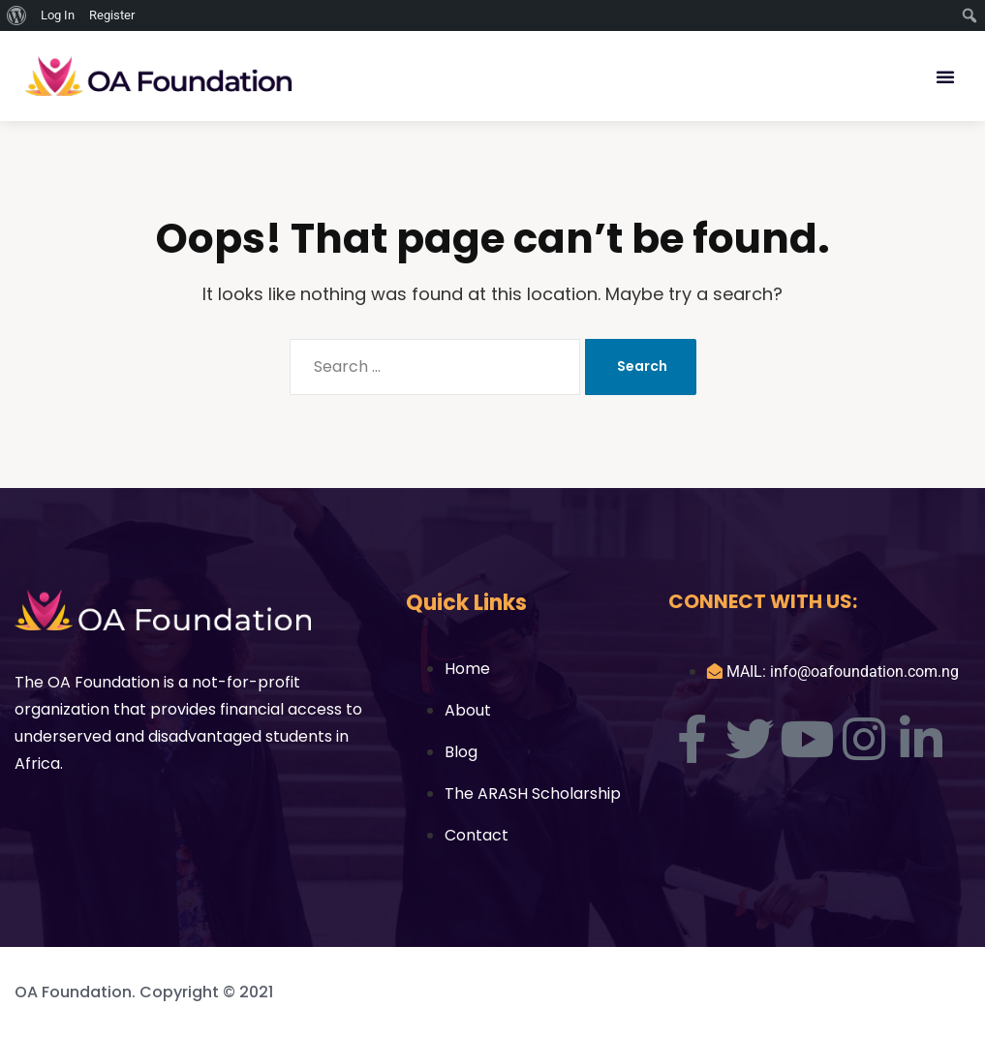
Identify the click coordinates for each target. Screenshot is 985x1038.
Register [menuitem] (112, 15)
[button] (945, 76)
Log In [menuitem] (58, 15)
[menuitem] (17, 15)
